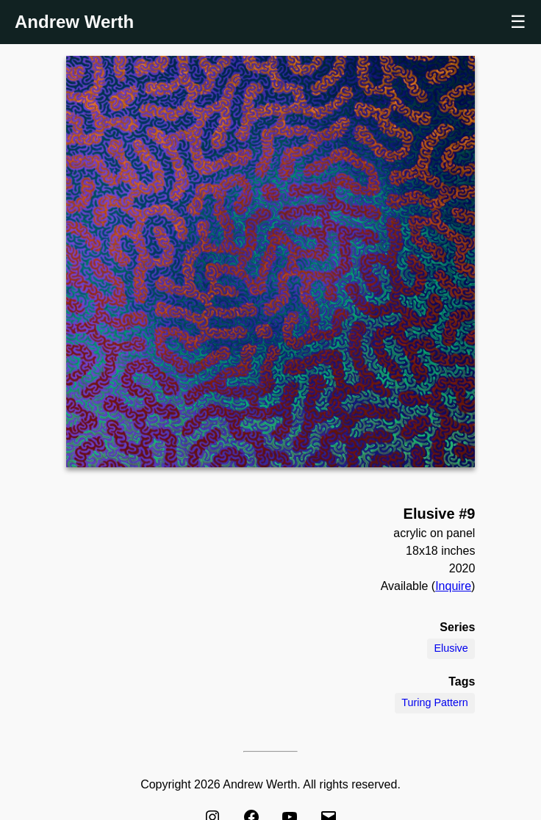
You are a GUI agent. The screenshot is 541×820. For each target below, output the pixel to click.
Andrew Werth (74, 22)
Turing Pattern (434, 702)
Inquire (453, 586)
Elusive (450, 648)
